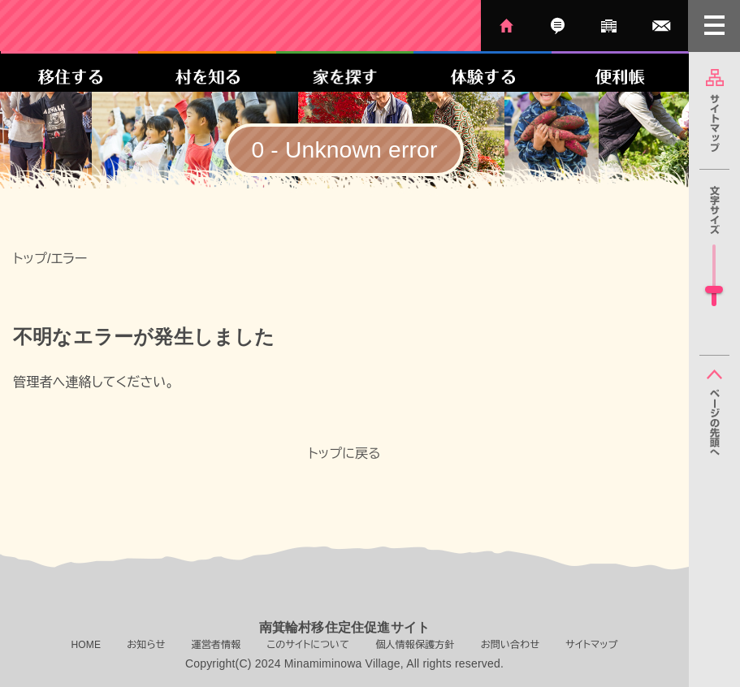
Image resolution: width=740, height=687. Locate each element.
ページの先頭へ (714, 412)
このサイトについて (307, 644)
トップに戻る (344, 453)
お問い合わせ (661, 25)
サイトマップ (714, 110)
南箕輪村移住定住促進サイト (148, 25)
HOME (506, 25)
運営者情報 (608, 25)
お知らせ (557, 25)
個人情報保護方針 (415, 644)
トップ (30, 259)
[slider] (714, 289)
